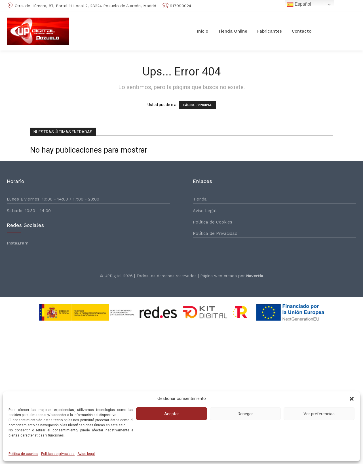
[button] (351, 399)
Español (299, 4)
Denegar (245, 413)
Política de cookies (23, 454)
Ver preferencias (319, 413)
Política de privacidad (58, 454)
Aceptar (171, 413)
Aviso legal (86, 454)
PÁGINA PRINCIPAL (197, 105)
